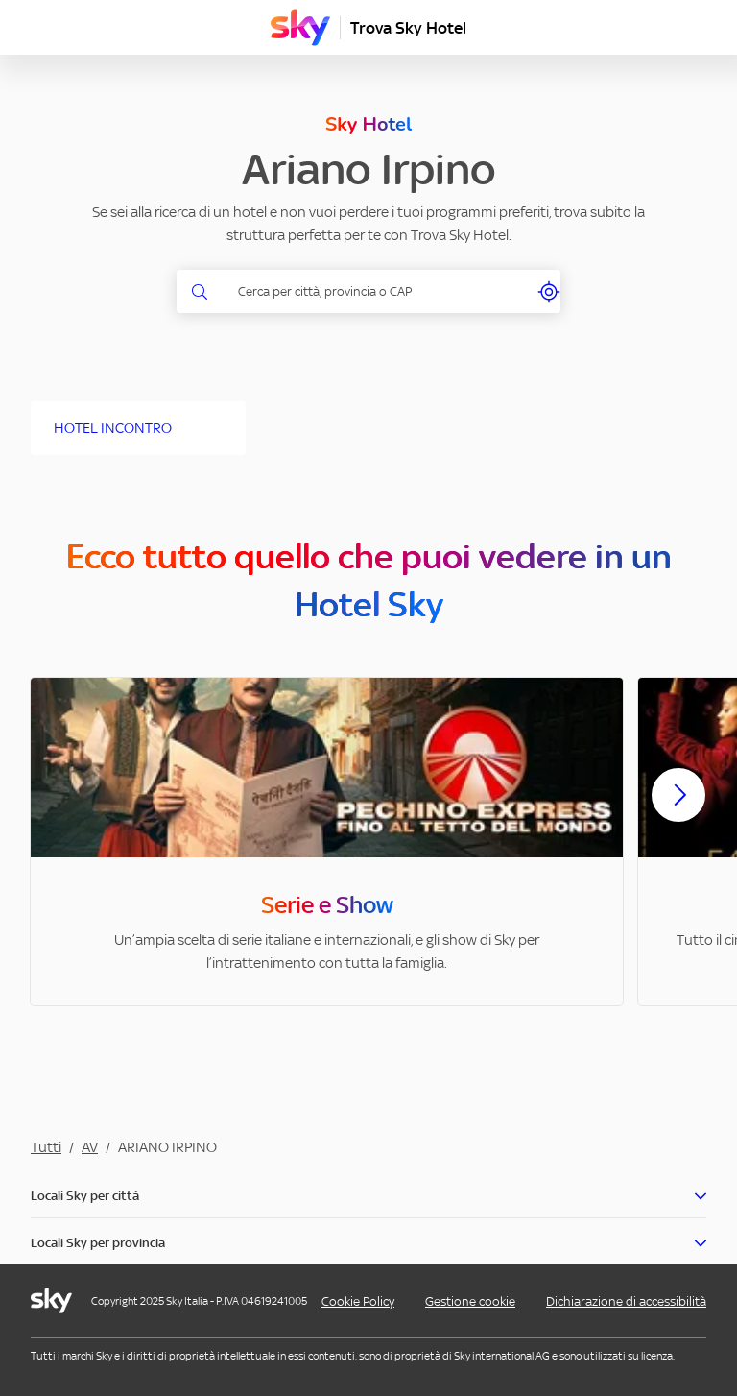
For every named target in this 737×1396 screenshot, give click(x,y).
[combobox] (380, 291)
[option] (327, 841)
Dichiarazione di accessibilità (626, 1301)
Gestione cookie (470, 1301)
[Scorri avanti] (678, 810)
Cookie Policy (357, 1301)
